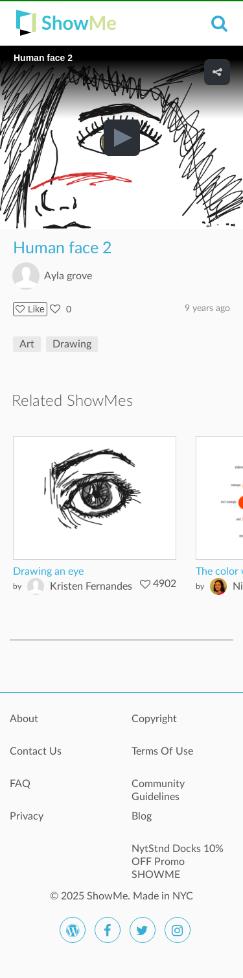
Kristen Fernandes (91, 586)
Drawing (71, 344)
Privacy (26, 816)
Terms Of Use (162, 751)
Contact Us (36, 751)
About (24, 719)
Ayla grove (68, 276)
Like (30, 309)
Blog (142, 816)
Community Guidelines (158, 790)
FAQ (20, 784)
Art (26, 344)
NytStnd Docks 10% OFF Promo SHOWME (178, 856)
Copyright (154, 719)
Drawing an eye (48, 571)
